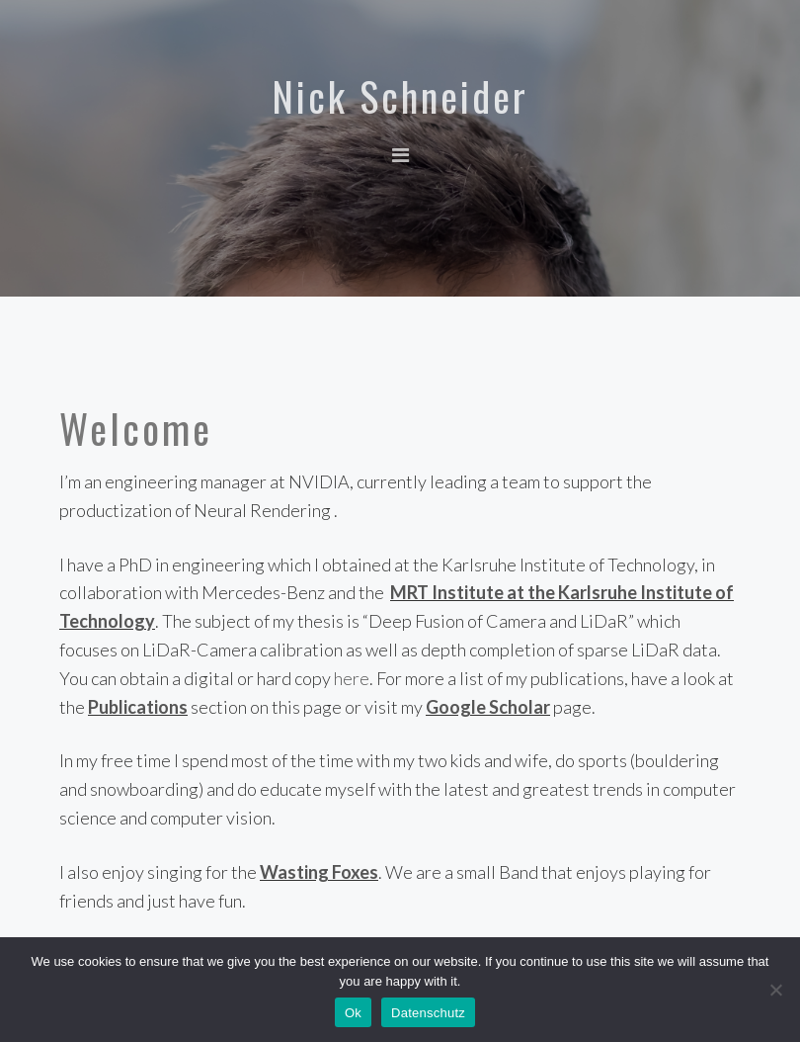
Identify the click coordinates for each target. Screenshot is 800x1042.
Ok (353, 1012)
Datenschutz (428, 1012)
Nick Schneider (400, 96)
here (351, 678)
